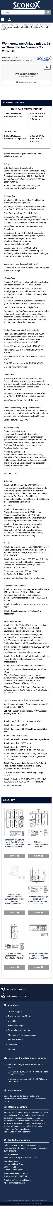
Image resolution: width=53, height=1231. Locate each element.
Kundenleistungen (14, 1048)
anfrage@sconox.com (14, 1018)
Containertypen (13, 1034)
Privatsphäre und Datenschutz (20, 1053)
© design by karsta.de (40, 1223)
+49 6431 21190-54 (13, 1011)
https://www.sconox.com (14, 1205)
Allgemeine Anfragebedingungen (21, 1057)
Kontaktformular (14, 1062)
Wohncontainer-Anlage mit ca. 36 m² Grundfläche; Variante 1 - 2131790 (38, 944)
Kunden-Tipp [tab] (9, 868)
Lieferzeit (10, 1043)
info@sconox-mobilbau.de (21, 1203)
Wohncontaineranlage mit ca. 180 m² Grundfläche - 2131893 (38, 978)
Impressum (11, 1067)
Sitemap (10, 1071)
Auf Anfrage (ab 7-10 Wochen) (21, 129)
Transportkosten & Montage (19, 1039)
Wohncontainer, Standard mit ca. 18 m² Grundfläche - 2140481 (14, 978)
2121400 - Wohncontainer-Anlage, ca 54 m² (38, 899)
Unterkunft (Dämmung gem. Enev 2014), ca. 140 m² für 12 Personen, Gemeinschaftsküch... (14, 898)
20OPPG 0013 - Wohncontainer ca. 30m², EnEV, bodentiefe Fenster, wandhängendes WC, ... (15, 943)
